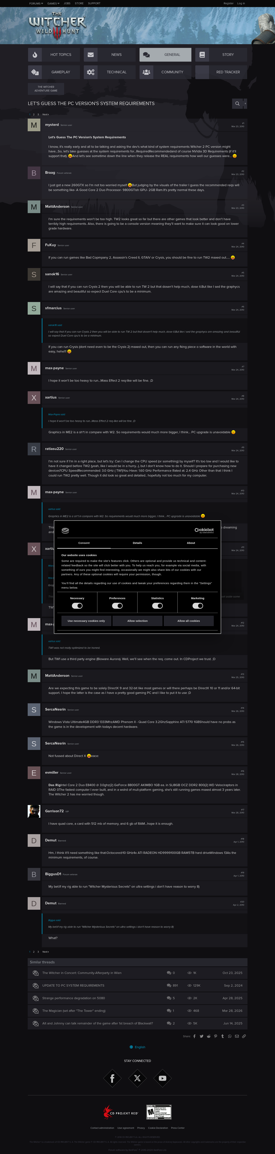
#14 (237, 710)
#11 (237, 549)
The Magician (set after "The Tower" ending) (74, 1011)
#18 (238, 840)
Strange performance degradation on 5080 (74, 998)
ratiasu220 (54, 449)
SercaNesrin (55, 709)
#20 (238, 903)
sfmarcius (53, 308)
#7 (237, 368)
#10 (237, 492)
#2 (237, 173)
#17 (237, 811)
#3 (237, 207)
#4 (237, 245)
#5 (237, 274)
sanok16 (52, 274)
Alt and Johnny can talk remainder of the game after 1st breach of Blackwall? (98, 1023)
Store (79, 3)
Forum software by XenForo (138, 1150)
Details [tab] (137, 543)
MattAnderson (57, 206)
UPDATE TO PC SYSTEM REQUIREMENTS (74, 985)
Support (94, 3)
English (137, 1047)
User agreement (125, 1128)
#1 (237, 125)
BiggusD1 (53, 874)
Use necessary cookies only (86, 621)
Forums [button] (35, 3)
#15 (237, 744)
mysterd (52, 125)
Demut (51, 840)
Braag (50, 172)
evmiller (52, 772)
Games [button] (52, 3)
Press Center (178, 1128)
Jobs (67, 3)
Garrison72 (54, 811)
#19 (238, 874)
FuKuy (50, 245)
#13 (237, 676)
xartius (51, 397)
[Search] (237, 104)
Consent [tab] (84, 543)
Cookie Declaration (158, 1128)
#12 (237, 624)
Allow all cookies (188, 621)
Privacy (141, 1128)
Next (45, 114)
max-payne (54, 368)
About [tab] (191, 543)
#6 (237, 308)
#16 (237, 773)
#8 (237, 398)
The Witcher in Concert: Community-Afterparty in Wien (82, 973)
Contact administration (102, 1128)
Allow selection (137, 621)
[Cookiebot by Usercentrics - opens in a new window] (197, 530)
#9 (237, 449)
